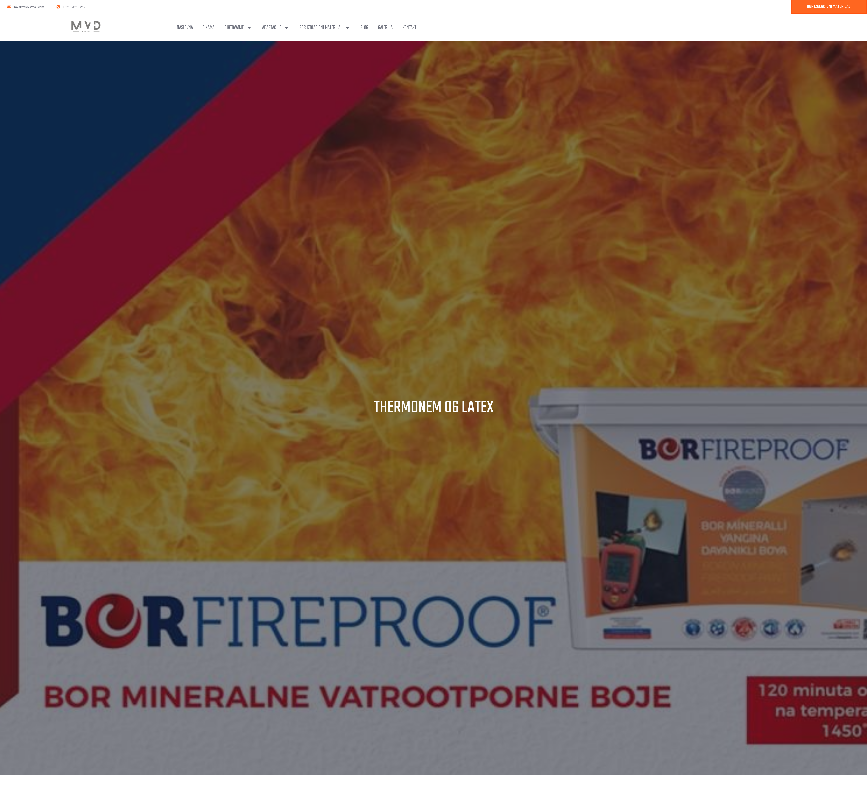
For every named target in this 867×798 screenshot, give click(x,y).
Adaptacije (275, 27)
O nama (208, 27)
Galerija (385, 27)
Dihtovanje (238, 27)
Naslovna (185, 27)
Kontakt (409, 27)
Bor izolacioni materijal (324, 27)
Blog (364, 27)
